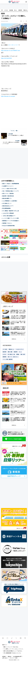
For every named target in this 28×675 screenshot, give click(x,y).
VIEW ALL (14, 339)
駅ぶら (15, 10)
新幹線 (17, 354)
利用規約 (4, 656)
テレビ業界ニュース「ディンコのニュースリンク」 (13, 648)
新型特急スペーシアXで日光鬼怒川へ (10, 220)
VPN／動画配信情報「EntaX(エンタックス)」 (12, 653)
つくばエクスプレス (19, 349)
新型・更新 (10, 351)
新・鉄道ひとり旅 (11, 354)
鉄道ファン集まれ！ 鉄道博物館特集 (10, 183)
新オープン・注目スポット (13, 356)
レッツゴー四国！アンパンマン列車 (10, 218)
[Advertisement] (14, 113)
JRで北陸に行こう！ (7, 203)
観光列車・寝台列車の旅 (8, 196)
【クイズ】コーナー (13, 45)
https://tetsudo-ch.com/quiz (8, 96)
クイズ (3, 13)
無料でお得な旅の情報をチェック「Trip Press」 (13, 650)
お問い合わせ (4, 658)
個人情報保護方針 (16, 656)
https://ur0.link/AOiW (6, 58)
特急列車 (15, 351)
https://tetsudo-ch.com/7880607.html (10, 50)
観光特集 (11, 10)
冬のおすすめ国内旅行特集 (8, 225)
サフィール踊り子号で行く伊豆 (9, 188)
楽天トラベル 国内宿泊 (8, 193)
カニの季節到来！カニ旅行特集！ (10, 200)
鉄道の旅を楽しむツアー (8, 205)
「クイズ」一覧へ (14, 130)
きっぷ (20, 351)
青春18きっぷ (11, 349)
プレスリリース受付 (13, 658)
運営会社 (9, 656)
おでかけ (6, 10)
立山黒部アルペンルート (8, 186)
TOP (2, 10)
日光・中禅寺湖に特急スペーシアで (10, 191)
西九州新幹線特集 (6, 208)
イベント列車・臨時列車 (7, 359)
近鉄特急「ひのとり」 (7, 223)
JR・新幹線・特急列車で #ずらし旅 (10, 210)
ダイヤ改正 (5, 349)
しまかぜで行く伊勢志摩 (8, 213)
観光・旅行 (23, 354)
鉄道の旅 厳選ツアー (7, 198)
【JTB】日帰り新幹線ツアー (8, 215)
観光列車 (4, 351)
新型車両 (20, 10)
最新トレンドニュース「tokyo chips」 (11, 646)
